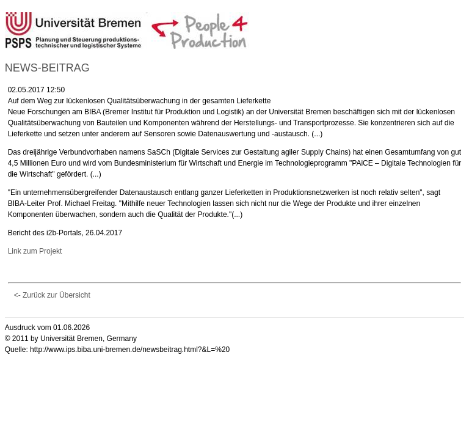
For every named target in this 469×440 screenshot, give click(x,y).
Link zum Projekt (35, 251)
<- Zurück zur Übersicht (52, 295)
